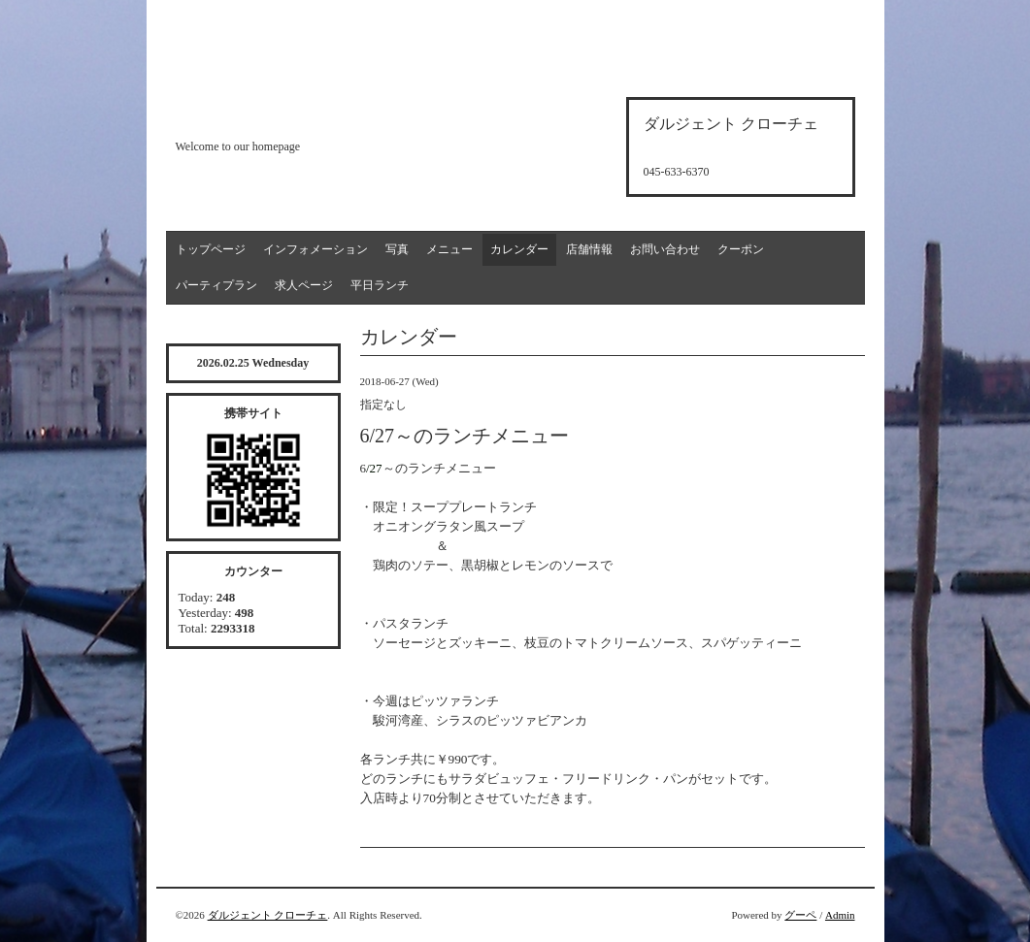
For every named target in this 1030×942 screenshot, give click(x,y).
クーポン (740, 249)
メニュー (449, 249)
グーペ (800, 915)
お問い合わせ (665, 249)
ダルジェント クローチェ (268, 915)
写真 (397, 249)
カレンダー (519, 249)
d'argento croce (272, 113)
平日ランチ (379, 285)
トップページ (211, 249)
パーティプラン (216, 285)
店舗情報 (589, 249)
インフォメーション (315, 249)
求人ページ (304, 285)
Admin (840, 915)
